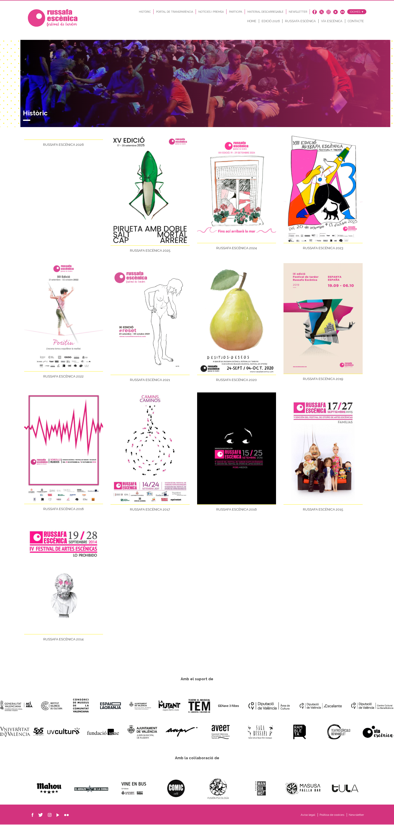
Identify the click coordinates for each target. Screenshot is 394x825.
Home (251, 21)
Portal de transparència (174, 11)
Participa (235, 11)
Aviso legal (308, 815)
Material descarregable (265, 11)
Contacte (356, 21)
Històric (145, 11)
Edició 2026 (271, 21)
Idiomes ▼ (357, 11)
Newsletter (298, 11)
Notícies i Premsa (211, 11)
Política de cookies (332, 815)
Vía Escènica (331, 21)
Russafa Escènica (300, 21)
